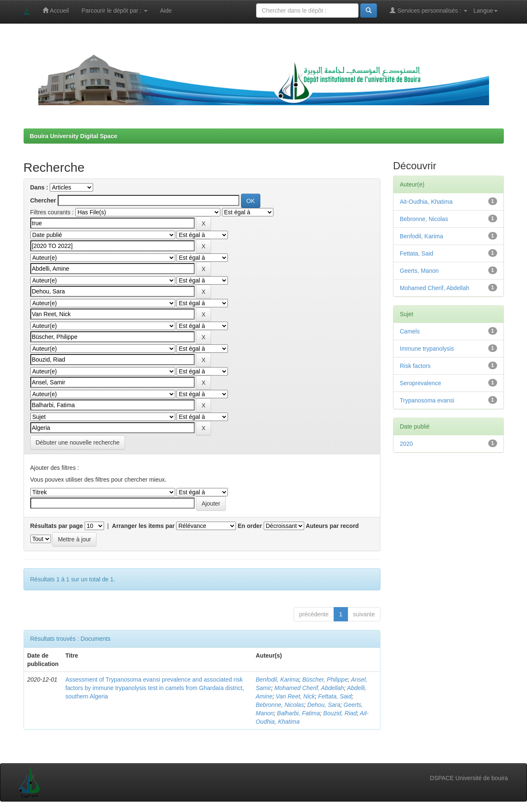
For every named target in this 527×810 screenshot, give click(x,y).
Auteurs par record (332, 525)
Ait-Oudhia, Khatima (426, 201)
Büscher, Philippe (325, 679)
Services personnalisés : (428, 10)
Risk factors (415, 365)
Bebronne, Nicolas (280, 704)
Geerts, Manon (419, 270)
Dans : (39, 187)
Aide (166, 10)
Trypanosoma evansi (427, 400)
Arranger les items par (143, 525)
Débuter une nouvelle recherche (78, 442)
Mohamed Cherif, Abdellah (309, 688)
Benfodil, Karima (277, 679)
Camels (410, 331)
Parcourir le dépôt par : (114, 10)
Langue (485, 10)
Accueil (56, 10)
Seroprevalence (420, 383)
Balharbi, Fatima (298, 713)
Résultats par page (56, 525)
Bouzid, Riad (339, 713)
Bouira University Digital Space (74, 136)
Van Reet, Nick (295, 696)
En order (250, 525)
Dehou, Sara (323, 704)
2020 (406, 443)
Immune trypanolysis (427, 348)
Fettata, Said (334, 696)
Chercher (43, 200)
